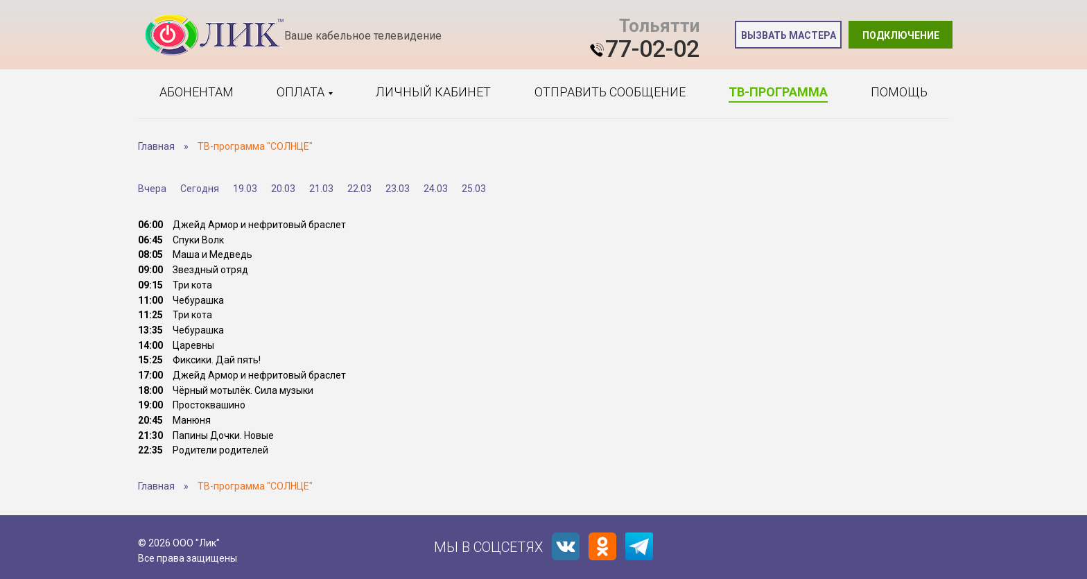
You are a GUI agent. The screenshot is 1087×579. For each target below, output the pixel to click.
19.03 (245, 188)
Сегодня (199, 188)
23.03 (397, 188)
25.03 (474, 188)
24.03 (436, 188)
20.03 (283, 188)
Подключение (900, 35)
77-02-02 (652, 48)
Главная (156, 146)
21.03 (321, 188)
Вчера (152, 188)
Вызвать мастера (788, 35)
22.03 (359, 188)
